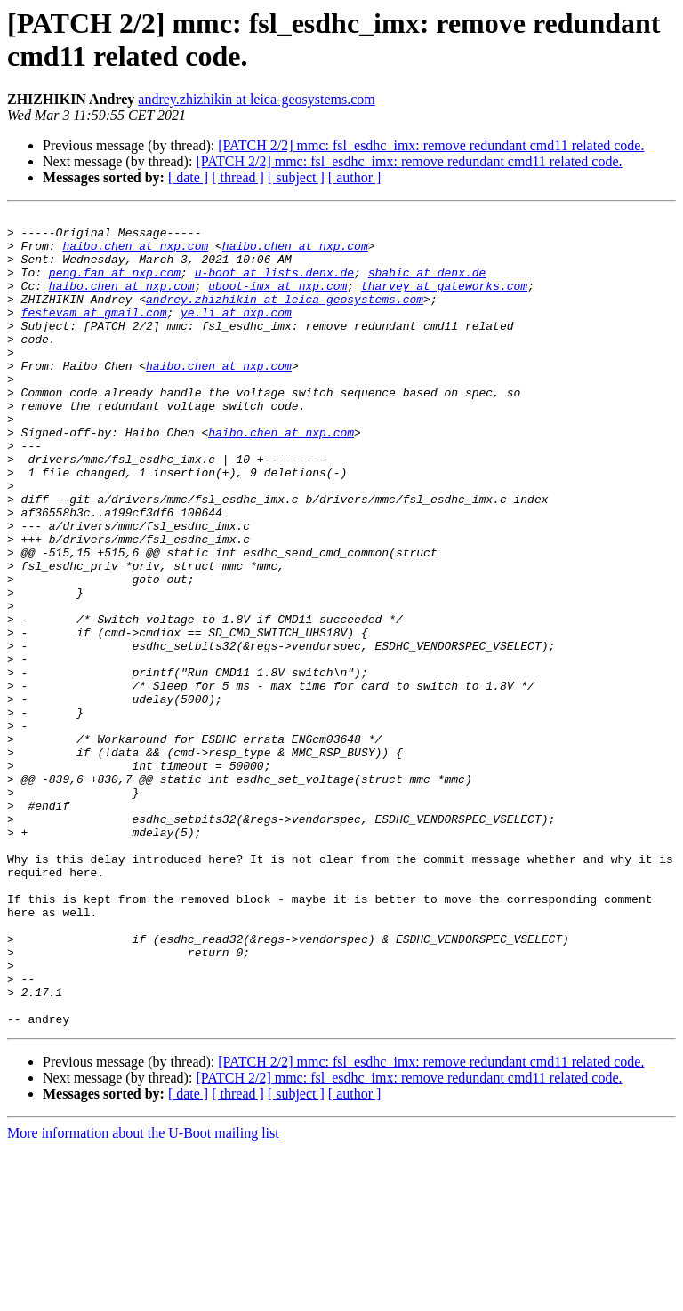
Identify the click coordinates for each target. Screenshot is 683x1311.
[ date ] (188, 177)
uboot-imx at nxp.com (277, 301)
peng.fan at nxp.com (115, 285)
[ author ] (355, 177)
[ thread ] (238, 177)
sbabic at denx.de (427, 285)
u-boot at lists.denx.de (274, 285)
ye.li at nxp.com (236, 333)
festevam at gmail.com (94, 333)
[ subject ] (296, 177)
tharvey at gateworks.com (444, 301)
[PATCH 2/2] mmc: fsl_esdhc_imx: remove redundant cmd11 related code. (431, 145)
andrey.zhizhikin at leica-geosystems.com (256, 99)
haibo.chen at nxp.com (135, 253)
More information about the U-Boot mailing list (143, 1295)
